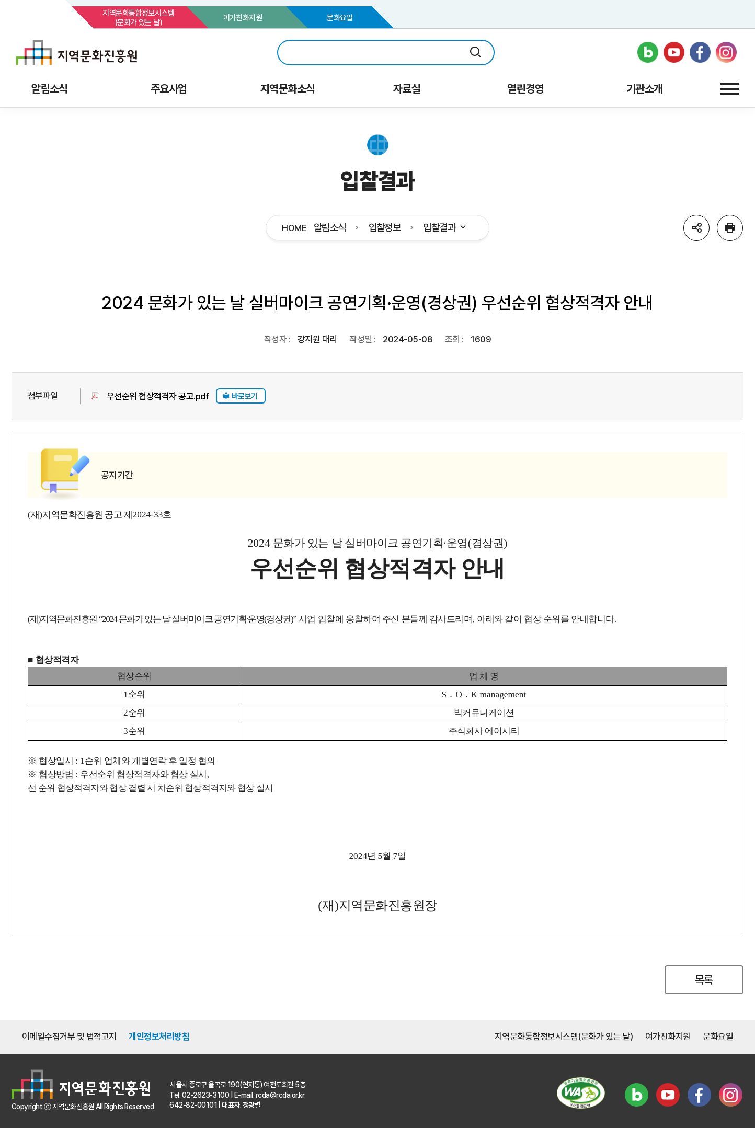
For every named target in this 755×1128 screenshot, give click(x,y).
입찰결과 (445, 228)
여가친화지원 (242, 17)
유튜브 (668, 1095)
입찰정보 (385, 228)
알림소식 (330, 228)
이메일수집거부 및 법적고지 (69, 1036)
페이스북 (699, 1095)
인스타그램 (730, 1095)
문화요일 (340, 17)
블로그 (636, 1095)
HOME (294, 228)
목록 (704, 979)
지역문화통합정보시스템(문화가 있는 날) (138, 17)
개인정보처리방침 (159, 1036)
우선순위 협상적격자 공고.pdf (158, 396)
